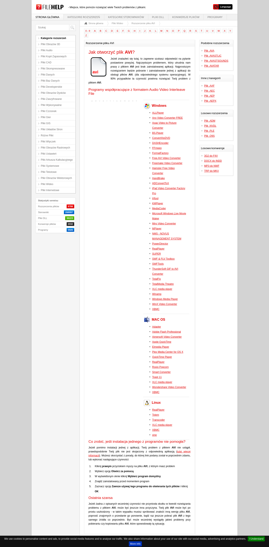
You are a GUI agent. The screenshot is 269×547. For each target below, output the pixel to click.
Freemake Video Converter (167, 163)
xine (154, 435)
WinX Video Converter (164, 304)
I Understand (256, 538)
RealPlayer (158, 248)
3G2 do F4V (211, 155)
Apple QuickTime (161, 341)
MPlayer (156, 228)
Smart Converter (161, 372)
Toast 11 (157, 377)
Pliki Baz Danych (50, 80)
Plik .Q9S (209, 135)
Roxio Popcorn (160, 367)
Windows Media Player (165, 299)
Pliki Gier (46, 117)
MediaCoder (159, 208)
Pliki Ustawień (49, 153)
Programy (215, 17)
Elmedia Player (160, 346)
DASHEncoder (160, 143)
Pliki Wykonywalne (51, 105)
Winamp (156, 294)
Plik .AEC (209, 90)
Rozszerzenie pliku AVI (143, 23)
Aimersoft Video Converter (167, 336)
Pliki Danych (48, 74)
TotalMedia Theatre (163, 284)
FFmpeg (157, 148)
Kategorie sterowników (126, 17)
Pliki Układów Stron (51, 129)
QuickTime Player (162, 357)
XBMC (156, 309)
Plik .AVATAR (211, 65)
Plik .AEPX (210, 100)
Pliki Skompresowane (53, 68)
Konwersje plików (185, 17)
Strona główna (47, 17)
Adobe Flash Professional (166, 331)
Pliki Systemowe (50, 165)
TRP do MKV (211, 170)
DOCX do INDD (213, 160)
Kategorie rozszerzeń (83, 17)
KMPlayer (157, 203)
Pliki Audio (46, 50)
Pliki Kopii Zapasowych (54, 56)
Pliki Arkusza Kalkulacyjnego (57, 159)
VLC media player (162, 289)
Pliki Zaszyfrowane (51, 99)
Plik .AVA (209, 50)
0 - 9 (88, 31)
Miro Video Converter (164, 223)
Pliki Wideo (47, 184)
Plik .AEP (209, 95)
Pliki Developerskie (51, 86)
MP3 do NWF (211, 165)
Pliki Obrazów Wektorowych (56, 178)
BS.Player (157, 133)
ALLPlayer (158, 112)
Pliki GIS (45, 123)
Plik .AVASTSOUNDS (216, 60)
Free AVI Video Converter (166, 158)
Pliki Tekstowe (49, 172)
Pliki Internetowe (50, 190)
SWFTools (158, 263)
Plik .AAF (209, 85)
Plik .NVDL (210, 125)
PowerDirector (160, 243)
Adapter (156, 326)
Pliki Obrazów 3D (50, 44)
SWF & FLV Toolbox (163, 258)
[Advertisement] (114, 130)
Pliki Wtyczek (48, 141)
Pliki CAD (46, 62)
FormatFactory (160, 153)
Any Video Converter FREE (167, 117)
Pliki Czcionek (49, 111)
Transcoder (158, 419)
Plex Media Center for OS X (167, 351)
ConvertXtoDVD (161, 138)
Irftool (155, 198)
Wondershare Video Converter (169, 387)
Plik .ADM (209, 120)
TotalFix (156, 278)
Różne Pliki (47, 135)
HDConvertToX (160, 183)
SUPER (156, 253)
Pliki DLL (158, 17)
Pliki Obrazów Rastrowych (55, 147)
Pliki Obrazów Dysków (53, 92)
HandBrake (158, 178)
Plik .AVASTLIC (213, 55)
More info (135, 543)
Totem (155, 414)
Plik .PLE (209, 130)
